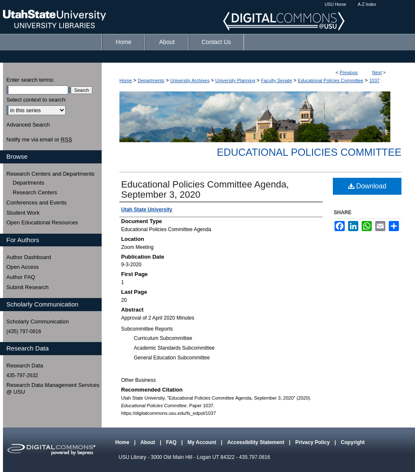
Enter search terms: (30, 80)
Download (367, 186)
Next (377, 72)
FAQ (172, 442)
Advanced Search (28, 124)
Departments (151, 80)
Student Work (23, 213)
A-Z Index (367, 4)
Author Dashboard (28, 257)
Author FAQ (20, 277)
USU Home (335, 4)
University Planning (235, 80)
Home (125, 80)
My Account (203, 442)
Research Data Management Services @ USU (53, 388)
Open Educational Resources (42, 222)
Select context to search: (36, 100)
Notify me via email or (39, 139)
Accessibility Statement (256, 442)
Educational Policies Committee (330, 80)
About (148, 442)
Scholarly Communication (37, 321)
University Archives (190, 80)
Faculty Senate (276, 80)
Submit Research (27, 287)
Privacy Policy (313, 442)
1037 (374, 80)
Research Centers (35, 192)
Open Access (22, 267)
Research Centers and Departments (50, 174)
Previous (349, 72)
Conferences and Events (36, 202)
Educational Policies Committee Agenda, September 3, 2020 (205, 189)
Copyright (353, 442)
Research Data (24, 365)
